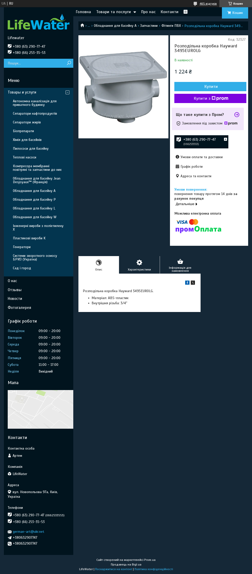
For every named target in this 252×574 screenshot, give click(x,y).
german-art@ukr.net (28, 531)
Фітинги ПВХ (171, 25)
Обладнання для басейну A (115, 25)
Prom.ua (150, 560)
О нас (12, 280)
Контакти (169, 11)
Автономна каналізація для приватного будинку (35, 103)
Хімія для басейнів (27, 140)
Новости (15, 298)
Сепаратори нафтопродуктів (35, 113)
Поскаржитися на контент (113, 569)
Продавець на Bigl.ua (126, 564)
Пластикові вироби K (29, 238)
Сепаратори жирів (27, 122)
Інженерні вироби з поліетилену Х (38, 228)
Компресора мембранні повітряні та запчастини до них (37, 168)
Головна (83, 11)
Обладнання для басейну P (34, 199)
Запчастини (149, 25)
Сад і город (22, 268)
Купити (211, 86)
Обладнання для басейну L (34, 208)
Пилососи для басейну (31, 148)
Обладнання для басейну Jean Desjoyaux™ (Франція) (36, 180)
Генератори (22, 247)
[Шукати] (68, 63)
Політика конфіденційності (153, 569)
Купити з (211, 98)
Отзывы (15, 290)
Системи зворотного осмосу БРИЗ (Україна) (35, 257)
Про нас (148, 11)
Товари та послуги (113, 11)
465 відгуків (208, 3)
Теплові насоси (24, 157)
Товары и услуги (22, 92)
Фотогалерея (19, 307)
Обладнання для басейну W (34, 217)
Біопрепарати (23, 131)
